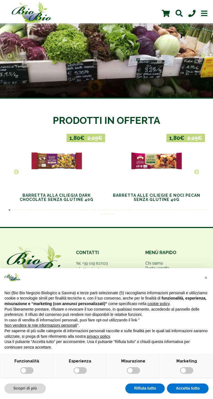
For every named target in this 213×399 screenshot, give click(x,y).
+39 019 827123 (95, 263)
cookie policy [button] (158, 303)
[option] (106, 56)
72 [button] (206, 210)
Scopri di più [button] (25, 388)
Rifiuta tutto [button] (145, 388)
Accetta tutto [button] (188, 388)
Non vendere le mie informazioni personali (40, 325)
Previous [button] (9, 56)
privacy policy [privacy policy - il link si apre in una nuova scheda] (98, 336)
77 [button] (113, 214)
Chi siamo (154, 263)
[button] (205, 277)
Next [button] (203, 56)
